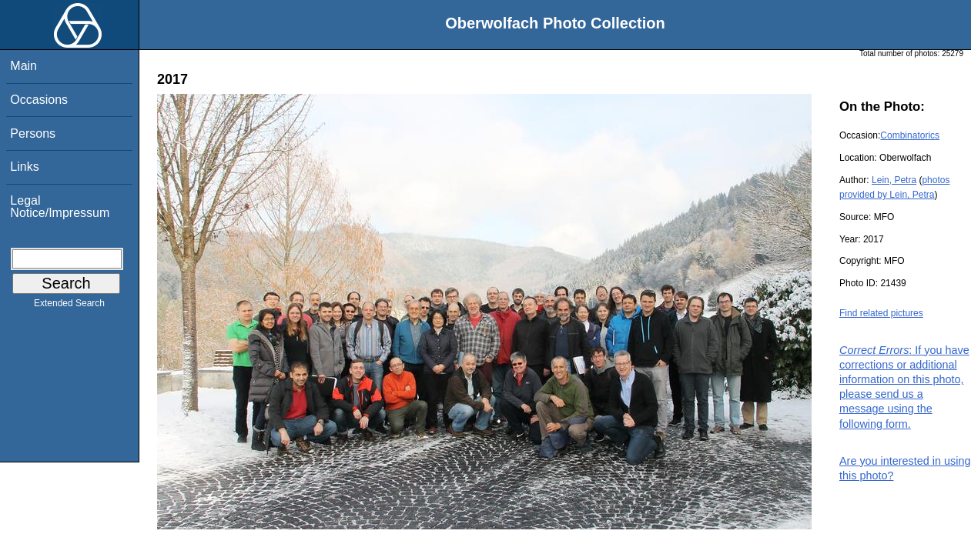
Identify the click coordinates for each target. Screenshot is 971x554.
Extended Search (69, 306)
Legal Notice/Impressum (59, 206)
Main (23, 65)
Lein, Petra (894, 180)
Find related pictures (881, 313)
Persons (32, 133)
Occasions (39, 99)
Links (24, 166)
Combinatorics (909, 135)
